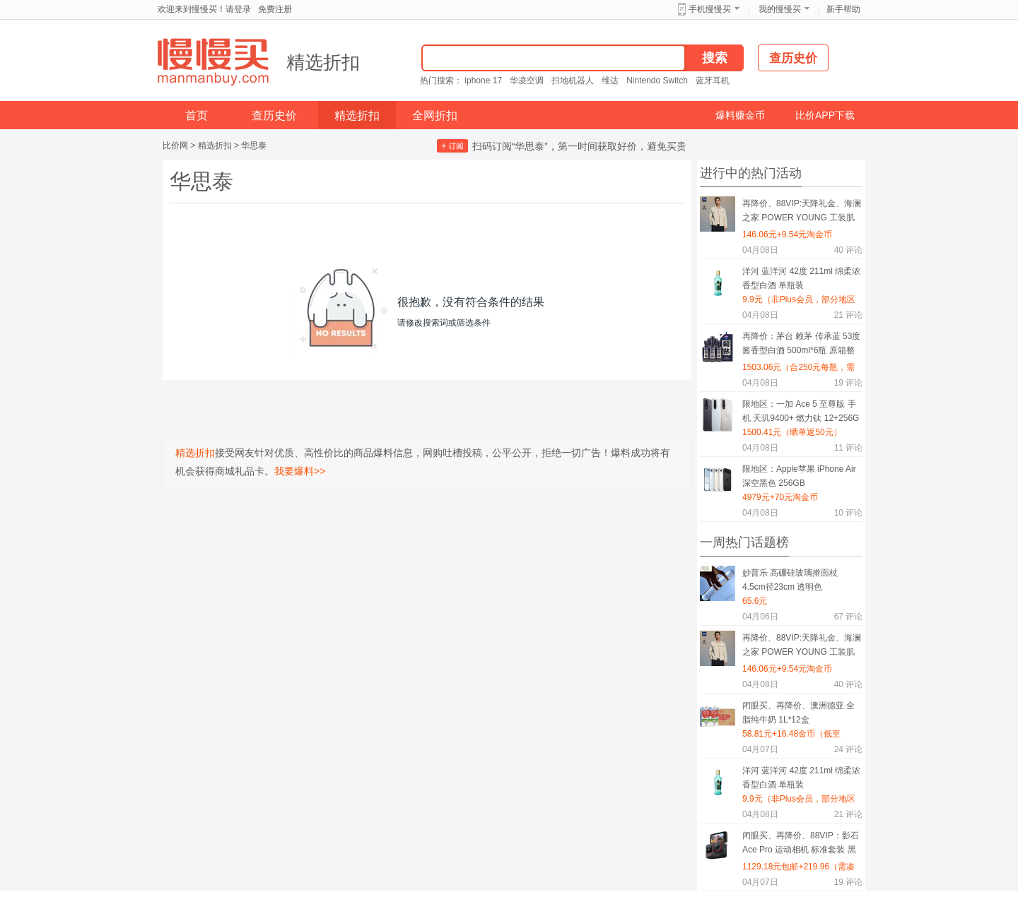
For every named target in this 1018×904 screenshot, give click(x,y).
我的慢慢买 (780, 9)
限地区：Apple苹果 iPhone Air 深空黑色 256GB (799, 476)
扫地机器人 (572, 80)
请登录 (238, 9)
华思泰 (254, 145)
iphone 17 (483, 80)
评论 (848, 250)
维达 (610, 80)
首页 (196, 115)
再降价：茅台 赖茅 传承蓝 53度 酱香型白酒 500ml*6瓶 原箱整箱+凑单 (801, 345)
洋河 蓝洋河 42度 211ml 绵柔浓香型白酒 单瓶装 (801, 278)
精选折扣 (323, 62)
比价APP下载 (825, 115)
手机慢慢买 (710, 9)
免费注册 (275, 9)
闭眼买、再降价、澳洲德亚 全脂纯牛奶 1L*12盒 (798, 713)
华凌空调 (527, 80)
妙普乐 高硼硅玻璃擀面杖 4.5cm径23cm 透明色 (790, 580)
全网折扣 (434, 115)
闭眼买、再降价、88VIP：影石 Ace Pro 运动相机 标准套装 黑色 (800, 845)
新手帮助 (843, 9)
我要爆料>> (299, 471)
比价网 (175, 145)
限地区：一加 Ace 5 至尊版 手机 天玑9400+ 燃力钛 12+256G (800, 411)
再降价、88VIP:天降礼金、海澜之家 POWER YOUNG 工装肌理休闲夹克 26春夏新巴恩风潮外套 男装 (801, 212)
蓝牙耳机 (713, 80)
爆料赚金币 (740, 115)
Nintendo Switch (657, 80)
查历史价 (274, 115)
